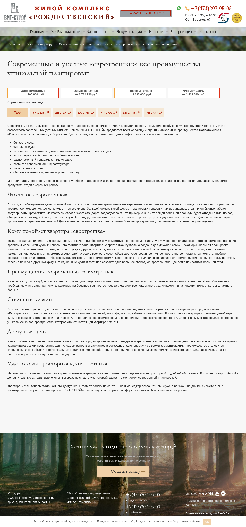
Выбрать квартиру (39, 44)
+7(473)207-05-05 (143, 494)
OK (207, 521)
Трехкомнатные (140, 92)
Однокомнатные (33, 92)
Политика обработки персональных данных (211, 503)
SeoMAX (224, 513)
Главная (14, 44)
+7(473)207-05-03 (143, 507)
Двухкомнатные (86, 92)
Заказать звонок (145, 13)
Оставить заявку (125, 471)
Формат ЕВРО (193, 92)
